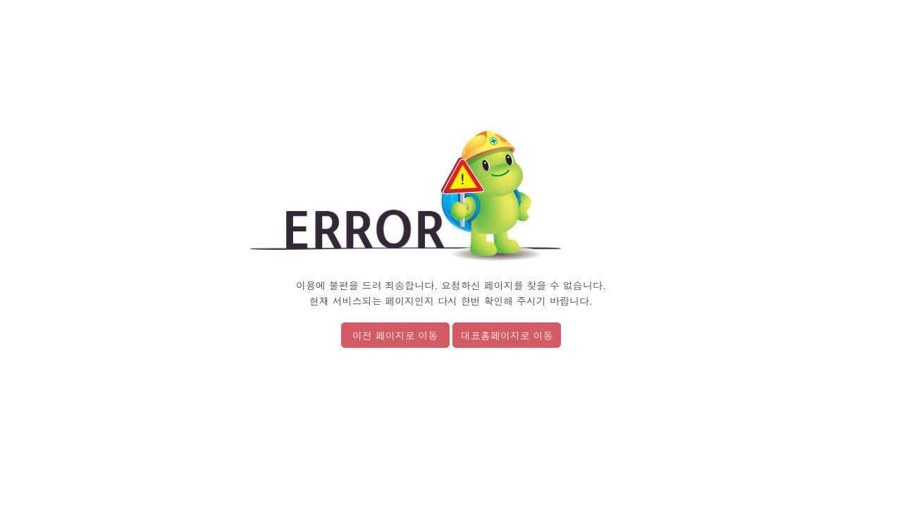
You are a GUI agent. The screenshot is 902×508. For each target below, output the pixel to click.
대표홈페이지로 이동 (507, 335)
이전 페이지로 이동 (395, 335)
